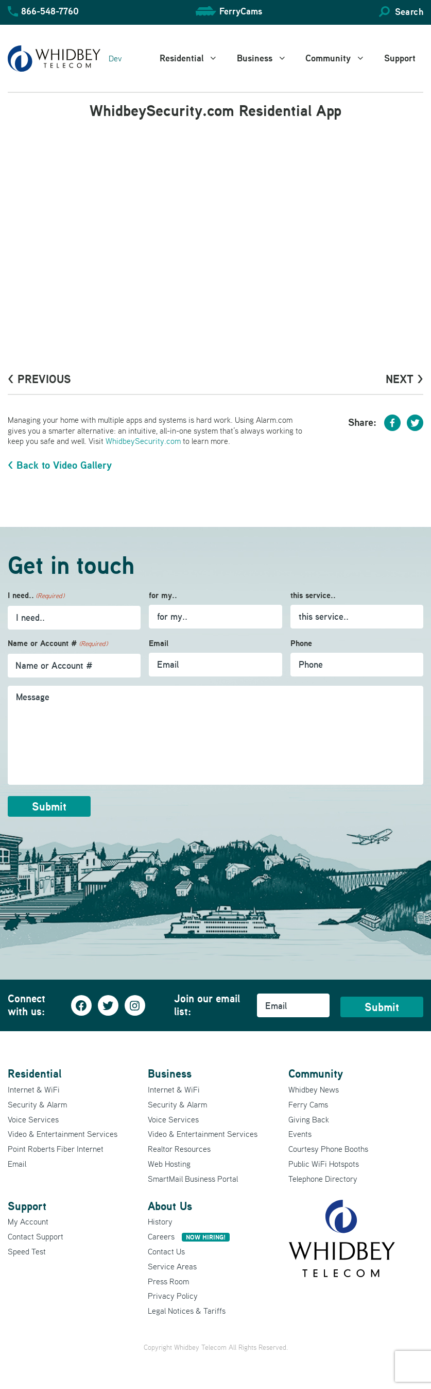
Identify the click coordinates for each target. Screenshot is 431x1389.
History (160, 1221)
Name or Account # (58, 644)
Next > (404, 379)
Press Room (168, 1281)
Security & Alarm (37, 1104)
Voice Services (33, 1119)
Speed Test (27, 1251)
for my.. (163, 595)
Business (267, 58)
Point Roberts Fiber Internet (56, 1149)
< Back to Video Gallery (60, 465)
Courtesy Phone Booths (328, 1149)
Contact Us (166, 1251)
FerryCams (240, 11)
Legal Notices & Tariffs (187, 1310)
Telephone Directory (322, 1178)
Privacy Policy (173, 1296)
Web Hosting (169, 1164)
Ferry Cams (308, 1104)
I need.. (36, 596)
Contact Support (35, 1236)
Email (158, 643)
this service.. (313, 595)
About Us (170, 1206)
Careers (189, 1236)
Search (409, 11)
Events (300, 1134)
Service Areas (172, 1266)
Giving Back (308, 1119)
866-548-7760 (50, 11)
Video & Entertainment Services (62, 1134)
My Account (28, 1221)
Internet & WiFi (34, 1089)
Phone (301, 643)
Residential (194, 58)
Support (400, 58)
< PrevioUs (39, 379)
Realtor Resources (179, 1149)
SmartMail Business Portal (193, 1178)
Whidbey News (313, 1089)
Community (340, 58)
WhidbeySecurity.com (143, 441)
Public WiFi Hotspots (323, 1164)
